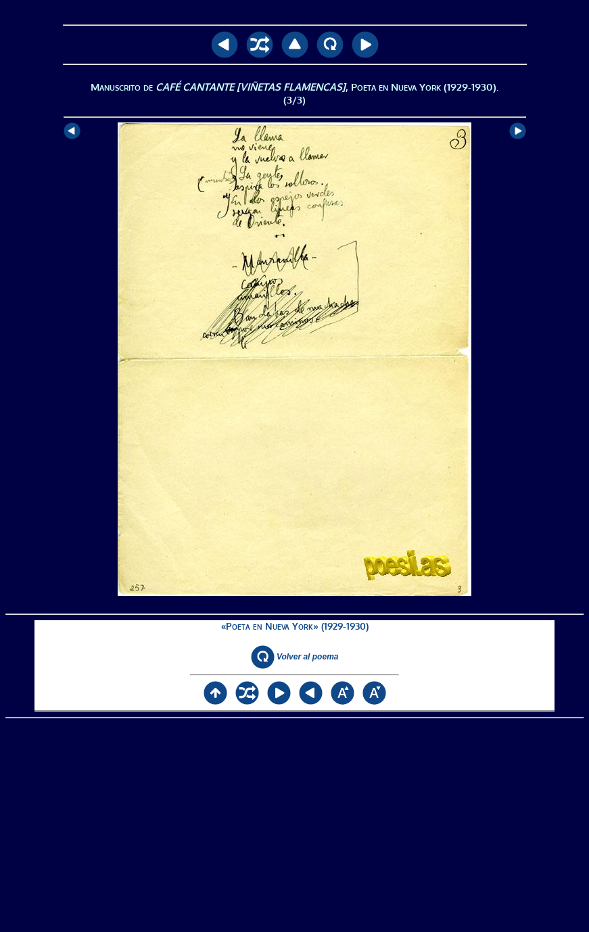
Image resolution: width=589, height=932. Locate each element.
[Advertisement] (295, 825)
